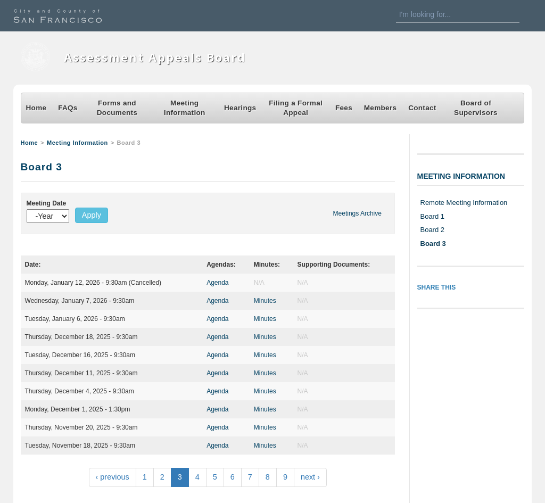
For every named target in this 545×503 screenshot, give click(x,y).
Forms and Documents (117, 108)
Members (380, 108)
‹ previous (112, 477)
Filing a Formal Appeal (296, 108)
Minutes (265, 300)
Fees (343, 108)
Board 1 (432, 216)
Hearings (240, 108)
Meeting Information (184, 108)
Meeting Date (47, 203)
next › (310, 477)
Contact (422, 108)
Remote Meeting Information (464, 203)
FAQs (68, 108)
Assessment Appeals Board (155, 57)
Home (36, 108)
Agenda (217, 282)
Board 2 (432, 230)
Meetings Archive (357, 213)
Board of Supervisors (476, 108)
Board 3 (433, 244)
